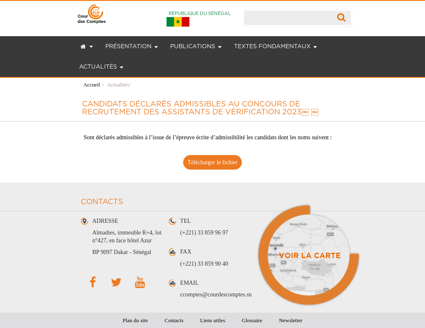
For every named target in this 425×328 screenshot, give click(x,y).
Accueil (91, 84)
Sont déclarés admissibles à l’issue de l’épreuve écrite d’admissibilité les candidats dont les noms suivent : (208, 137)
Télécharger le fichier (212, 162)
